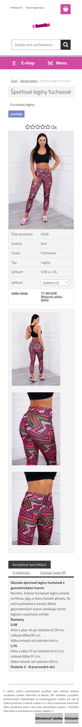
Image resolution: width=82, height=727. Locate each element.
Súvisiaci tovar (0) (53, 572)
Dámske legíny (29, 81)
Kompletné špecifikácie (29, 564)
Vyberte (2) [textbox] (51, 282)
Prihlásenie (16, 7)
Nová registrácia (35, 7)
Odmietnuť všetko (49, 718)
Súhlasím (72, 718)
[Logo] (41, 26)
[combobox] (55, 282)
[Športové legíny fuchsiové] (41, 132)
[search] (66, 45)
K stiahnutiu (21, 572)
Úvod (14, 81)
